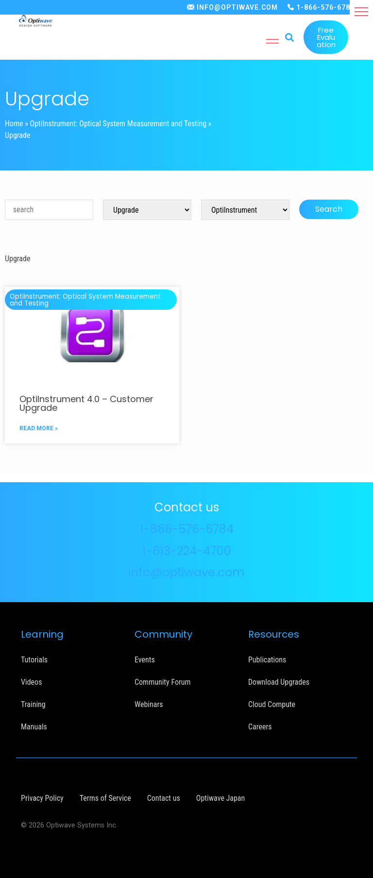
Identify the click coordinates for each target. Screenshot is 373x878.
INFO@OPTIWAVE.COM (237, 7)
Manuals (34, 726)
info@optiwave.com (186, 572)
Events (145, 659)
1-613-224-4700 (186, 551)
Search (328, 209)
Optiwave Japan (220, 798)
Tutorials (34, 659)
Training (33, 704)
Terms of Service (105, 798)
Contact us (163, 798)
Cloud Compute (271, 704)
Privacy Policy (42, 798)
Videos (31, 682)
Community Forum (163, 682)
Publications (267, 659)
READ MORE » (38, 428)
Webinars (149, 704)
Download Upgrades (278, 682)
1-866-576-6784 (325, 7)
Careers (260, 726)
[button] (361, 11)
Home (14, 123)
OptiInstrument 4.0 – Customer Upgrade (86, 403)
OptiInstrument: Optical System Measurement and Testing (118, 123)
